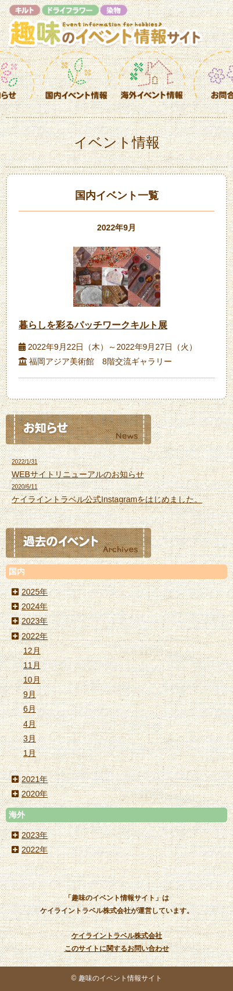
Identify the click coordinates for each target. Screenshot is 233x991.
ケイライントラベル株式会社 (116, 936)
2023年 (34, 621)
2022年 (34, 636)
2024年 (34, 606)
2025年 (34, 591)
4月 (29, 724)
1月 (29, 753)
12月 (32, 650)
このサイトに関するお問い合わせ (116, 948)
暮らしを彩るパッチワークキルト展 (93, 325)
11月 (32, 665)
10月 (32, 679)
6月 (29, 708)
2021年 (34, 779)
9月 (29, 694)
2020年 (34, 793)
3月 (29, 738)
